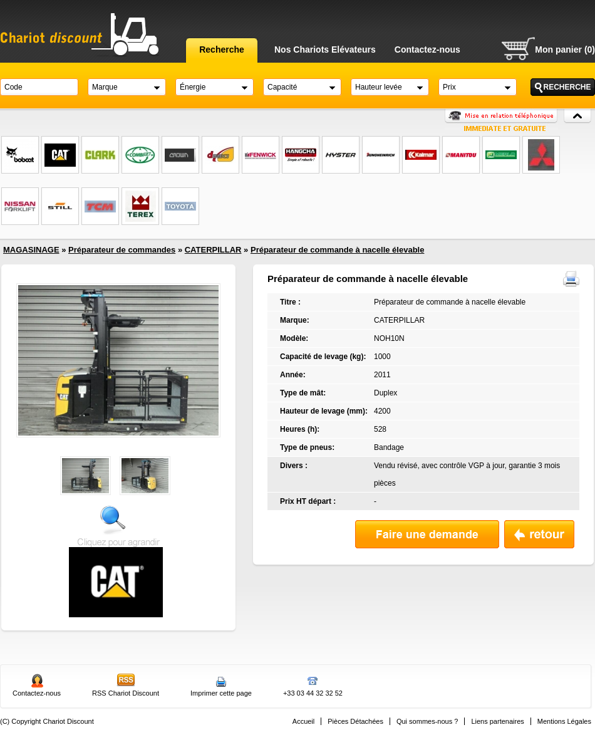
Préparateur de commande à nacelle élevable (337, 249)
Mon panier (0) (565, 49)
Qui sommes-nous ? (427, 721)
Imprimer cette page (221, 693)
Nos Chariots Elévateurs (325, 49)
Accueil (303, 721)
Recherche (221, 49)
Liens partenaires (497, 721)
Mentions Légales (564, 721)
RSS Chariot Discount (125, 693)
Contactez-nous (427, 49)
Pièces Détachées (355, 721)
